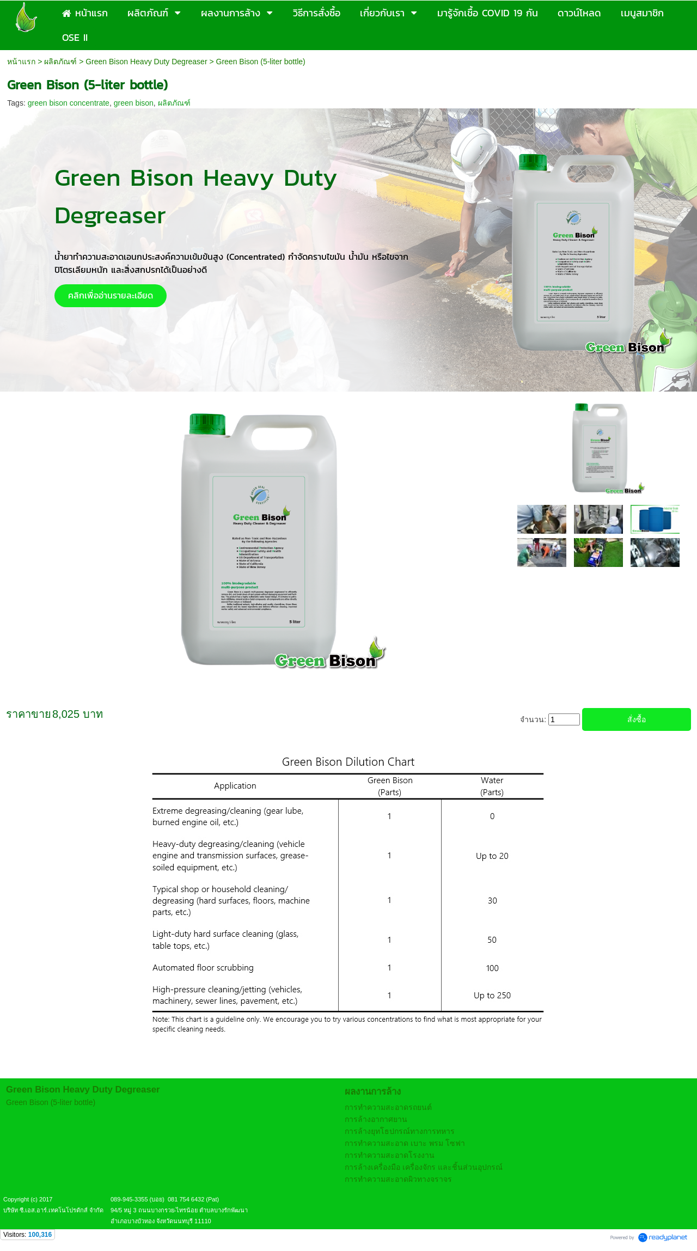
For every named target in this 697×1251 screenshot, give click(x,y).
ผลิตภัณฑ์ (60, 61)
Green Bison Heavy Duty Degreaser (146, 61)
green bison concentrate (68, 103)
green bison (134, 103)
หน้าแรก (21, 61)
